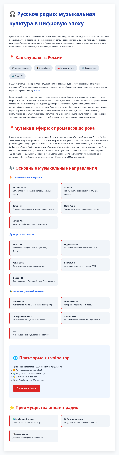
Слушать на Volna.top (26, 388)
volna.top (38, 90)
